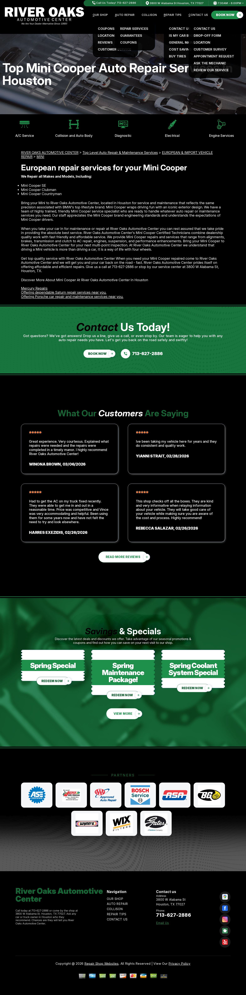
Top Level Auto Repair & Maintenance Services (120, 152)
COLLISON (149, 14)
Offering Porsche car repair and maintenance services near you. (72, 297)
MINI (40, 157)
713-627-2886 (123, 267)
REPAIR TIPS (173, 14)
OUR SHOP (100, 14)
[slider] (35, 432)
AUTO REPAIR (125, 14)
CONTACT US (198, 14)
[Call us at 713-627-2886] (142, 353)
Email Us (162, 923)
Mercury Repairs (34, 288)
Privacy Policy (179, 963)
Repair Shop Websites (101, 963)
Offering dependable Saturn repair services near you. (63, 292)
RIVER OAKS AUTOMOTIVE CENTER (49, 152)
